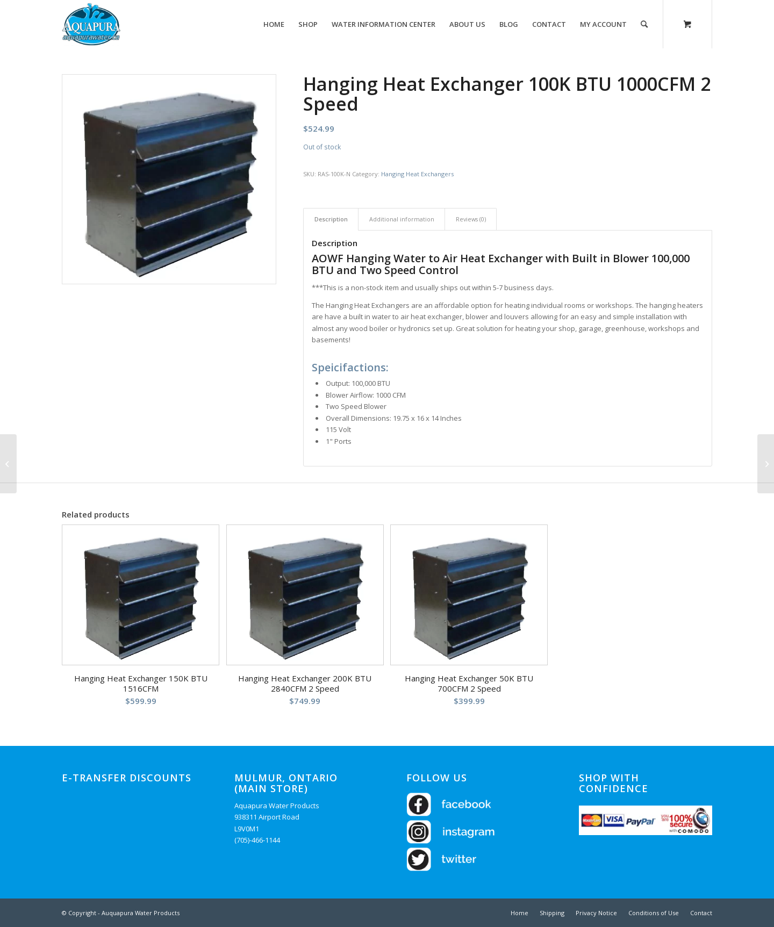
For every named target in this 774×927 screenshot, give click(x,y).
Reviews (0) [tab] (471, 219)
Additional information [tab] (401, 219)
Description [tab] (331, 219)
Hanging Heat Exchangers (417, 174)
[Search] (644, 24)
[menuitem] (273, 24)
